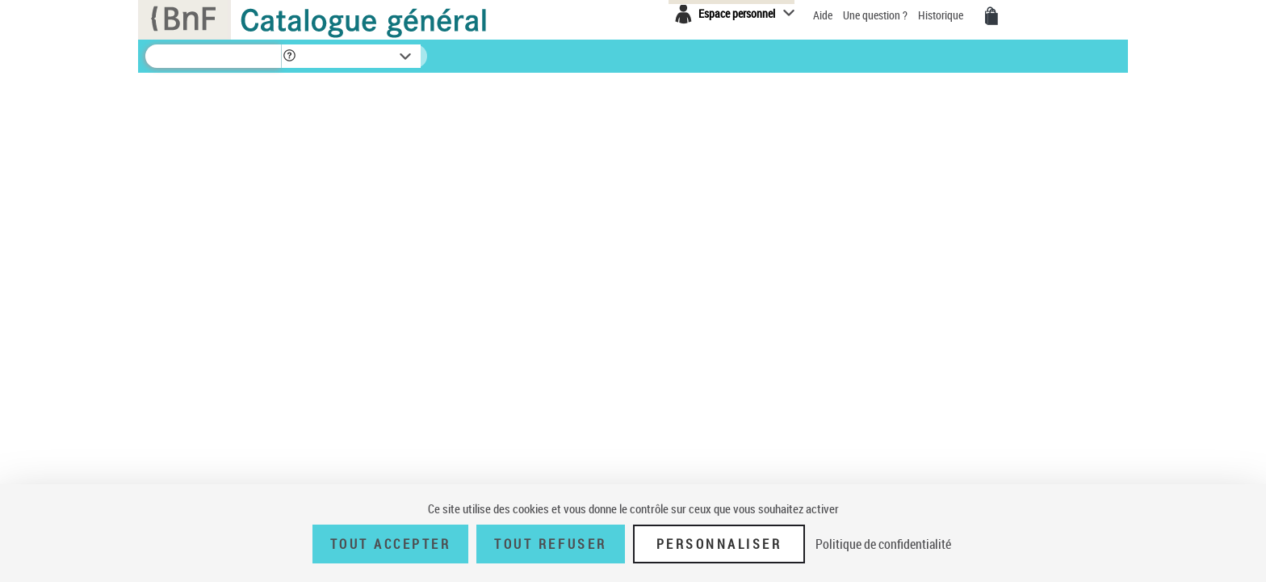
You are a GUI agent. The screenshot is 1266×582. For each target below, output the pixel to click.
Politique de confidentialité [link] (883, 544)
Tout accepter (390, 544)
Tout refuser (550, 544)
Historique (942, 15)
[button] (289, 56)
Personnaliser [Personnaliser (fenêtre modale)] (719, 544)
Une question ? (876, 15)
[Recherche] (213, 56)
